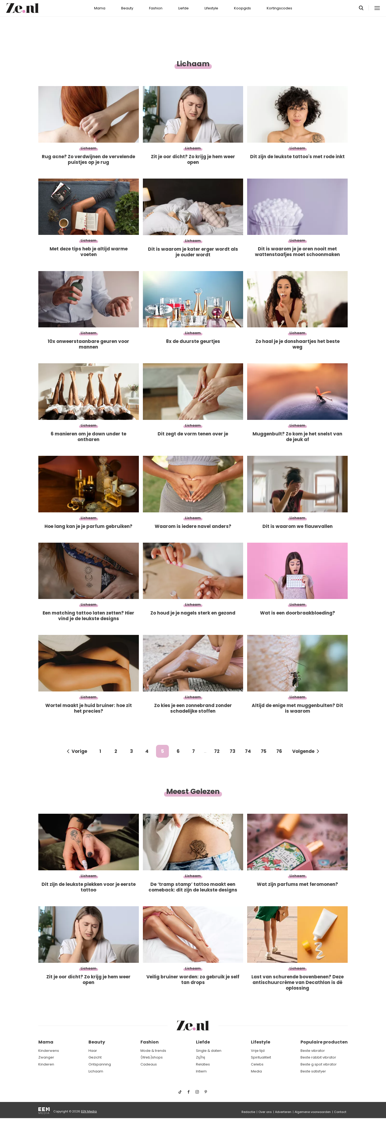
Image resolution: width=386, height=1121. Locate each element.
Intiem (201, 1071)
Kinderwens (48, 1050)
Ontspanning (99, 1064)
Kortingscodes (279, 8)
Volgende (303, 751)
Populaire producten (324, 1042)
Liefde (183, 8)
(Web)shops (151, 1057)
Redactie (248, 1112)
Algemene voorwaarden (313, 1112)
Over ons (265, 1112)
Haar (92, 1050)
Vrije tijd (258, 1050)
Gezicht (95, 1057)
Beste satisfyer (313, 1071)
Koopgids (242, 8)
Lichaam (95, 1071)
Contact (340, 1112)
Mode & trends (153, 1050)
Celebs (257, 1064)
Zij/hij (200, 1057)
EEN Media (89, 1111)
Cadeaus (148, 1064)
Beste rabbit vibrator (318, 1057)
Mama (99, 8)
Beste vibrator (312, 1050)
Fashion (155, 8)
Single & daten (208, 1050)
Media (256, 1071)
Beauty (127, 8)
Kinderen (46, 1064)
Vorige (79, 751)
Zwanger (46, 1057)
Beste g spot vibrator (318, 1064)
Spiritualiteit (261, 1057)
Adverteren (283, 1112)
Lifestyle (211, 8)
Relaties (203, 1064)
